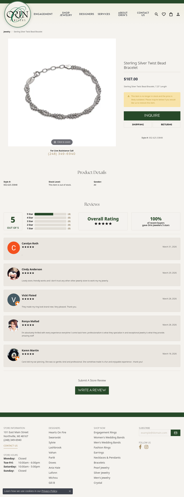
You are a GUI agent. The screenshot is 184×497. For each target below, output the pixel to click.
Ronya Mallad (30, 321)
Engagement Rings (105, 432)
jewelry (7, 31)
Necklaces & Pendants (107, 457)
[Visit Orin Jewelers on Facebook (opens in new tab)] (140, 447)
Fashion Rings (102, 447)
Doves (52, 462)
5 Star (30, 214)
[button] (156, 14)
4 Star (30, 217)
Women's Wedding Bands (109, 437)
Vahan (52, 452)
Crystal (98, 482)
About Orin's (123, 14)
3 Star (30, 221)
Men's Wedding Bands (107, 442)
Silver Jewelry (102, 472)
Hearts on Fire (57, 432)
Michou (53, 477)
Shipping (138, 125)
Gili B (52, 482)
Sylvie (52, 442)
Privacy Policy (49, 491)
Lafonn (53, 472)
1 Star (30, 228)
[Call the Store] (12, 440)
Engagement (43, 14)
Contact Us (143, 14)
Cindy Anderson (32, 269)
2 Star (30, 224)
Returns (166, 125)
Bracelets (99, 462)
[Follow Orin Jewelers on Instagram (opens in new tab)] (146, 447)
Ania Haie (54, 467)
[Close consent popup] (70, 491)
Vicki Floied (29, 295)
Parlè (52, 457)
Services (104, 14)
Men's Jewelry (102, 477)
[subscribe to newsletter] (175, 433)
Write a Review (92, 390)
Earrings (99, 452)
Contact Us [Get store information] (11, 445)
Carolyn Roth (30, 243)
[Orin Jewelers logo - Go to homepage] (17, 14)
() (69, 214)
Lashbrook (55, 447)
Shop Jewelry (66, 14)
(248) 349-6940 (62, 154)
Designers (86, 14)
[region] (62, 92)
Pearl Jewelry (101, 467)
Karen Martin (30, 350)
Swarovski (55, 437)
